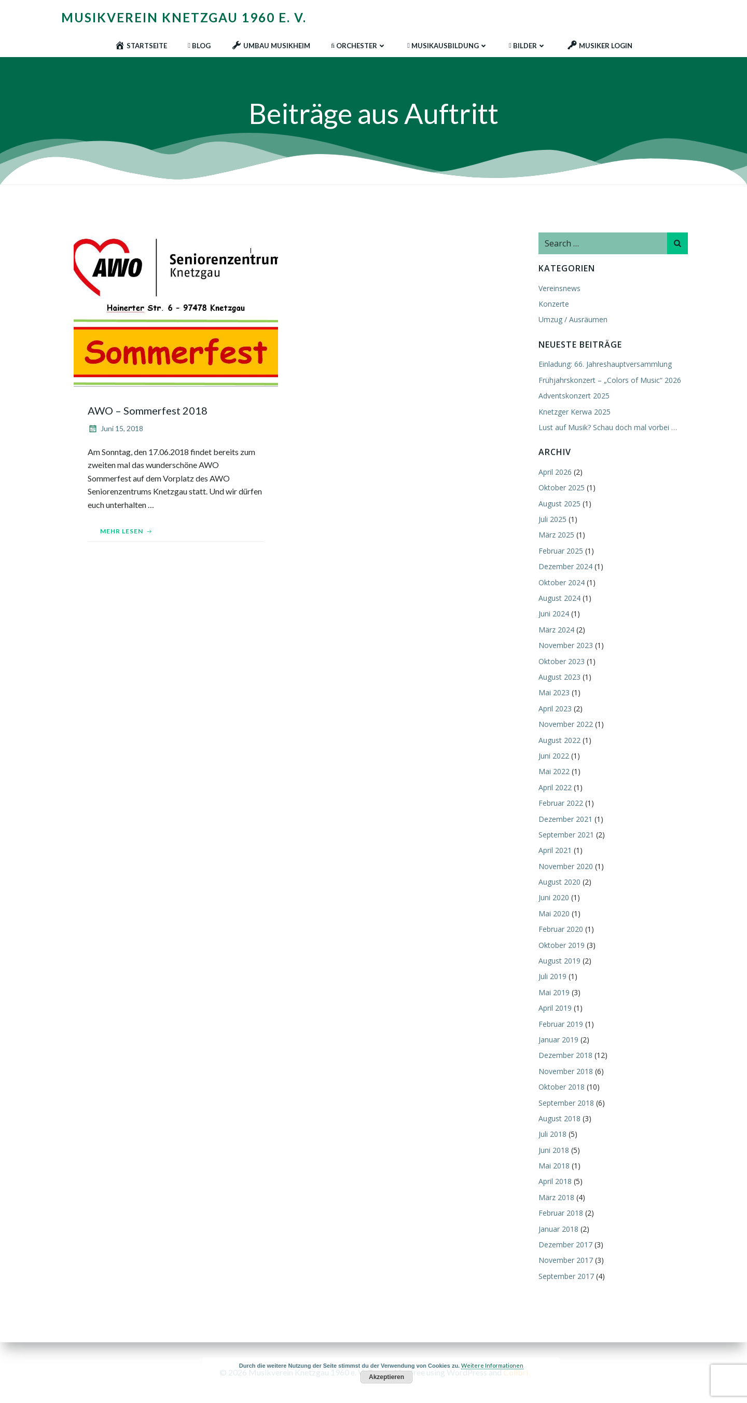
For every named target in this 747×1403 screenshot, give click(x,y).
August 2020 (558, 882)
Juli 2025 (551, 520)
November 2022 (564, 725)
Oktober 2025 (560, 488)
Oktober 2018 (560, 1087)
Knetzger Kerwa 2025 (573, 412)
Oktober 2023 (560, 662)
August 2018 (558, 1119)
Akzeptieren (386, 1377)
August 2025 (558, 504)
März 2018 (555, 1198)
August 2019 (558, 961)
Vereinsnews (558, 289)
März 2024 (555, 630)
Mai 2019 (553, 993)
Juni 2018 (552, 1151)
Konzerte (552, 304)
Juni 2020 (552, 898)
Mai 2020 (553, 914)
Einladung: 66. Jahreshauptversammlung (604, 364)
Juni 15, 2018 (117, 430)
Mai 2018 (553, 1166)
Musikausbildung (447, 44)
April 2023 (554, 709)
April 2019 (554, 1008)
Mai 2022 (553, 772)
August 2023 (558, 677)
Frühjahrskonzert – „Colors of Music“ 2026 (608, 381)
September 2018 (565, 1103)
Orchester (358, 44)
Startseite (141, 44)
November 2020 (564, 867)
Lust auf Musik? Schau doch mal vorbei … (606, 428)
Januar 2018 (557, 1229)
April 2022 (554, 788)
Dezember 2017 (564, 1245)
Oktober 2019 (560, 946)
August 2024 (558, 598)
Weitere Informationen (492, 1365)
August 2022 (558, 741)
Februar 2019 (559, 1024)
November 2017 (564, 1261)
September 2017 (565, 1277)
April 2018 (554, 1182)
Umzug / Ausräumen (571, 320)
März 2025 (555, 536)
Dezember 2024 (564, 567)
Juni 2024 (552, 614)
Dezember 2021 (564, 819)
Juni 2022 (552, 756)
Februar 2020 (559, 929)
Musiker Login (599, 44)
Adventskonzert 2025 (572, 396)
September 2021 (565, 835)
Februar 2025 (559, 551)
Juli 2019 (551, 977)
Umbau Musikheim (270, 44)
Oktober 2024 (560, 583)
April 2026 (554, 472)
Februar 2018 (559, 1213)
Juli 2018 (551, 1134)
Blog (199, 44)
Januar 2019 (557, 1040)
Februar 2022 (559, 803)
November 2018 (564, 1072)
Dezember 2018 (564, 1056)
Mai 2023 (553, 693)
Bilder (527, 44)
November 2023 (564, 646)
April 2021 (554, 851)
